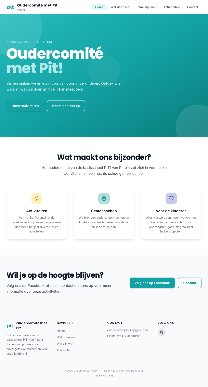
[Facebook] (162, 332)
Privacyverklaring (104, 375)
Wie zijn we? (147, 7)
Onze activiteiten (25, 106)
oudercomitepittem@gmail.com (127, 330)
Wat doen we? (121, 7)
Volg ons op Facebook (152, 283)
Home (99, 7)
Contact (192, 7)
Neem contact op (66, 106)
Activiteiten (172, 7)
